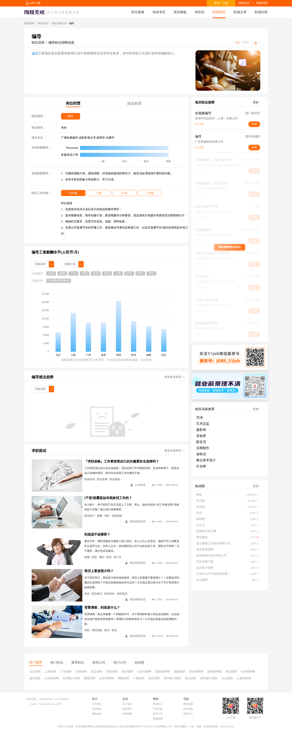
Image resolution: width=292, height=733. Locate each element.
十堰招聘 (138, 678)
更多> (256, 102)
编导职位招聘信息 (61, 42)
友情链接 (127, 713)
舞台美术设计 (206, 460)
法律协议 (97, 708)
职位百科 (43, 23)
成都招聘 (179, 671)
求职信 (199, 12)
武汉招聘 (96, 671)
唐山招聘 (190, 678)
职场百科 (219, 12)
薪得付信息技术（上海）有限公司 (216, 118)
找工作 (117, 557)
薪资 (109, 557)
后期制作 (202, 448)
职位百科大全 (59, 23)
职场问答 (261, 12)
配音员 (201, 442)
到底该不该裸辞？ (97, 534)
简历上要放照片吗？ (99, 571)
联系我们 (127, 708)
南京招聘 (127, 671)
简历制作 (109, 593)
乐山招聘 (227, 678)
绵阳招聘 (123, 678)
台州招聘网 (52, 678)
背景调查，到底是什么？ (102, 607)
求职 (107, 515)
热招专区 (158, 12)
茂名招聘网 (196, 671)
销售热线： (32, 699)
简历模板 (180, 12)
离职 (101, 557)
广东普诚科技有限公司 (209, 141)
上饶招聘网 (244, 678)
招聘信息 (244, 3)
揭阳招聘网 (162, 671)
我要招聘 (262, 3)
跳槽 (99, 515)
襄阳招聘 (89, 678)
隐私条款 (97, 713)
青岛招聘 (231, 671)
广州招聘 (65, 671)
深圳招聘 (81, 671)
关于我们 (97, 704)
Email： (34, 704)
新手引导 (158, 713)
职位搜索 (137, 12)
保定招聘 (154, 678)
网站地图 (188, 704)
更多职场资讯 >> (174, 450)
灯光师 (201, 466)
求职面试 (39, 451)
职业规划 (115, 479)
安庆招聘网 (106, 678)
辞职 (94, 557)
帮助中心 (158, 704)
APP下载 (35, 3)
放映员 (201, 454)
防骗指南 (158, 718)
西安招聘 (112, 671)
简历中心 (188, 713)
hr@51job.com (46, 704)
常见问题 (158, 708)
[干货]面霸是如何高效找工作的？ (108, 498)
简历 (87, 593)
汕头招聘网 (144, 671)
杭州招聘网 (248, 671)
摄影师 (201, 429)
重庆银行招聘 (208, 678)
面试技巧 (89, 515)
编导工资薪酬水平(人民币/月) (55, 252)
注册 (225, 3)
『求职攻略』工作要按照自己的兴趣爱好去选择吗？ (121, 461)
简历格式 (97, 593)
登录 (217, 3)
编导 (35, 53)
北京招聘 (35, 671)
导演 (199, 417)
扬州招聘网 (214, 671)
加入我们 (127, 704)
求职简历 (122, 593)
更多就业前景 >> (174, 376)
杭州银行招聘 (71, 678)
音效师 (201, 436)
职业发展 (102, 479)
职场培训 (89, 479)
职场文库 (240, 12)
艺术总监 (202, 423)
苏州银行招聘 (172, 678)
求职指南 (117, 515)
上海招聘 (50, 671)
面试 (107, 630)
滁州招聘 (35, 678)
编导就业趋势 (43, 377)
